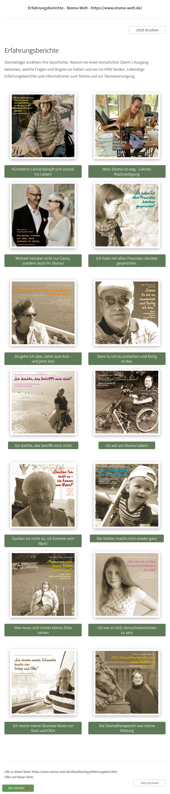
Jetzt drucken (147, 29)
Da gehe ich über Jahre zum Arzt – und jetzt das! (43, 359)
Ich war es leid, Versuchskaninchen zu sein (126, 630)
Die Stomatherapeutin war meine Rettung (127, 728)
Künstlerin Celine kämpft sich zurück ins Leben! (43, 171)
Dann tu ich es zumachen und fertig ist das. (127, 359)
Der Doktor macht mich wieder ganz (127, 538)
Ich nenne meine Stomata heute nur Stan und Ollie (43, 728)
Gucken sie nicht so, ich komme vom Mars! (43, 541)
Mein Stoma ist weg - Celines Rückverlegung (126, 171)
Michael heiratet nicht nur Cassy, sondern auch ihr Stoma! (43, 260)
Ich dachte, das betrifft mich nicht (43, 445)
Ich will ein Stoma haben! (126, 445)
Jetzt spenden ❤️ (18, 788)
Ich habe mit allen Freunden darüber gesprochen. (127, 260)
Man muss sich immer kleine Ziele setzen (43, 630)
